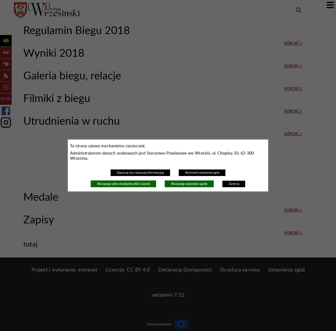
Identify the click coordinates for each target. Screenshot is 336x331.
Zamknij (234, 184)
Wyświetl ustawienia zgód (202, 172)
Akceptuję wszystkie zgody (189, 184)
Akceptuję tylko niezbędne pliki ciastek (123, 184)
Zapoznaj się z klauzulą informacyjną (140, 172)
